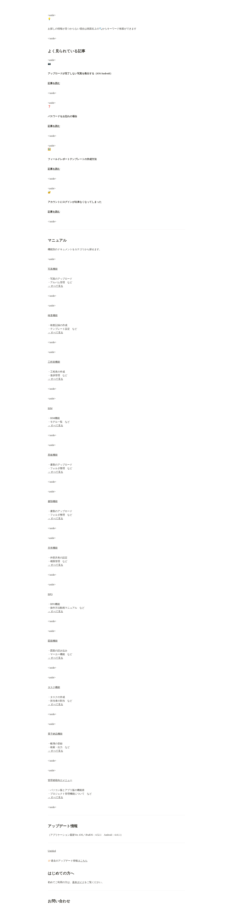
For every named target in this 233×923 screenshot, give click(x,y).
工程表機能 (54, 362)
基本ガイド (78, 882)
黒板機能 (53, 455)
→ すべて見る (55, 286)
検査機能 (53, 315)
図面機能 (53, 640)
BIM (50, 408)
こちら (83, 860)
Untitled (52, 851)
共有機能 (53, 548)
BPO (50, 594)
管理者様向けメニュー (60, 780)
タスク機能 (54, 687)
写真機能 (53, 269)
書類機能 (53, 501)
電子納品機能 (55, 733)
